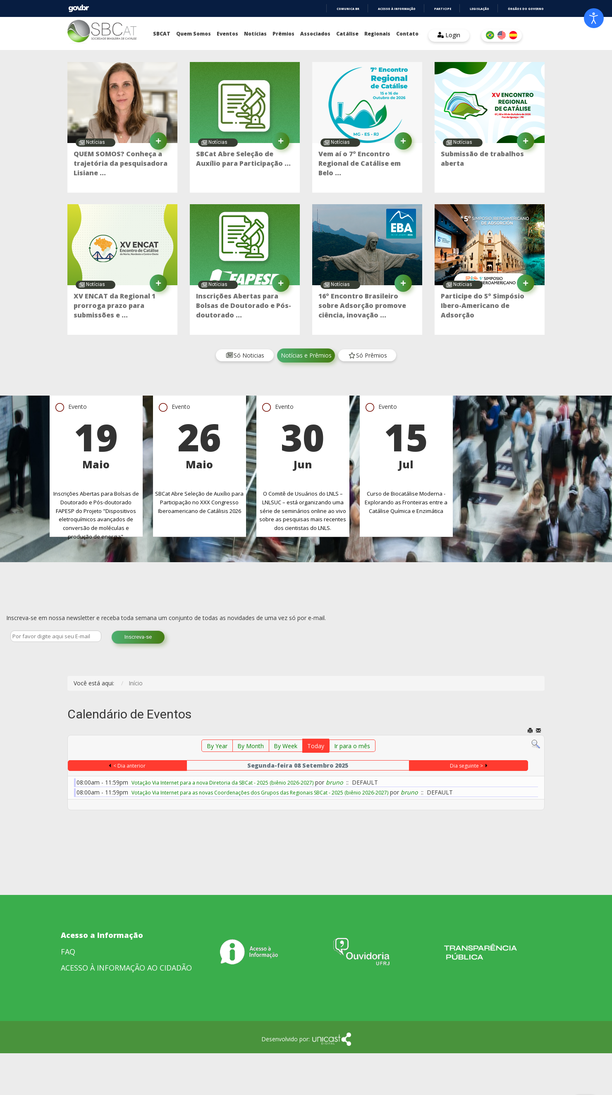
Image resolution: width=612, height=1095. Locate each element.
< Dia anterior (129, 765)
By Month (250, 746)
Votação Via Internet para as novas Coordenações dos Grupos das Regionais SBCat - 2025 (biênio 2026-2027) (259, 792)
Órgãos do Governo (526, 9)
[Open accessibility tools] (594, 18)
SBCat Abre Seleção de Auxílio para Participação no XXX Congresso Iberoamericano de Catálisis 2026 (199, 502)
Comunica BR (348, 9)
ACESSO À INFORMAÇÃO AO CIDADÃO (126, 968)
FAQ (68, 952)
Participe (442, 9)
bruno (334, 782)
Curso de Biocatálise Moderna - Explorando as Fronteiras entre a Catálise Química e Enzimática (406, 502)
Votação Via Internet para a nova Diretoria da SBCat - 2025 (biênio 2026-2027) (222, 782)
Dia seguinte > (466, 765)
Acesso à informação (397, 9)
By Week (285, 746)
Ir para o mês (352, 746)
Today (315, 746)
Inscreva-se (138, 637)
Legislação (479, 9)
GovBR (78, 8)
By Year (217, 746)
